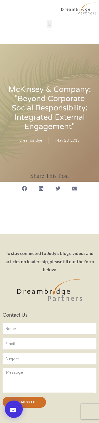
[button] (49, 24)
